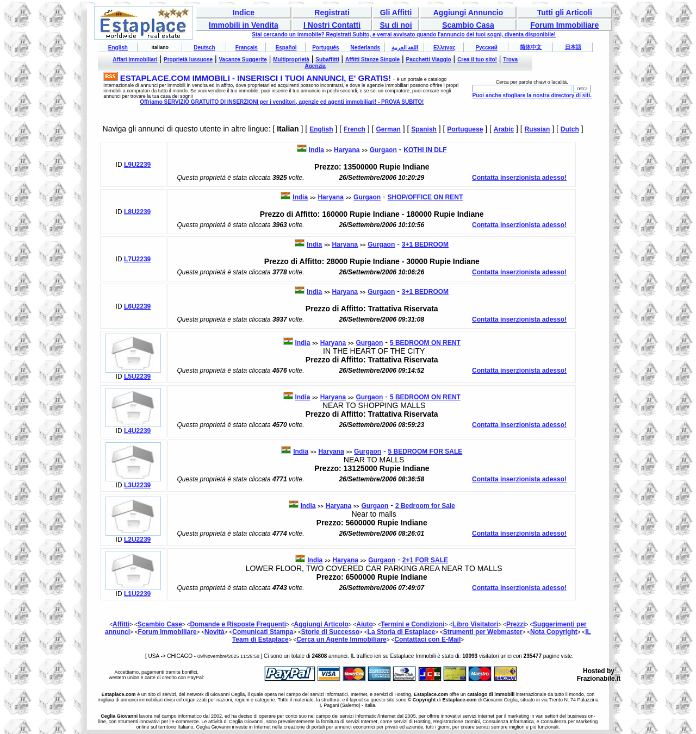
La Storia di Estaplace (402, 632)
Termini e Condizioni (412, 624)
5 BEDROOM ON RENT (425, 343)
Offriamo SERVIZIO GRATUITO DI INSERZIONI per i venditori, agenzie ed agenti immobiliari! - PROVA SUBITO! (282, 102)
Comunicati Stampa (262, 632)
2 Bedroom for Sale (425, 506)
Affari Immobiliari (135, 59)
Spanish (424, 129)
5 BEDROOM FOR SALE (425, 451)
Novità (214, 632)
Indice (243, 12)
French (354, 129)
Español (286, 48)
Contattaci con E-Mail (427, 639)
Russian (537, 129)
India (316, 150)
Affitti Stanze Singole (372, 59)
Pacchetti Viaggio (428, 59)
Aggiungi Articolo (321, 624)
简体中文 (531, 47)
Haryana (346, 150)
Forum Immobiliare (564, 25)
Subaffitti (327, 59)
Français (246, 48)
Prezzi (515, 624)
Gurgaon (383, 150)
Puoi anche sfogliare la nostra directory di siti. (532, 95)
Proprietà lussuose (188, 59)
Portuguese (465, 129)
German (388, 129)
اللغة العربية (405, 48)
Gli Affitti (396, 12)
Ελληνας (444, 48)
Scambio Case (160, 624)
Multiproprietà (291, 59)
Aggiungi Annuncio (468, 12)
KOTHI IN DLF (424, 150)
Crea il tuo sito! (477, 59)
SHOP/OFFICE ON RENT (425, 197)
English (118, 48)
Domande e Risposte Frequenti (238, 624)
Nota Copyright (553, 632)
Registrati (332, 12)
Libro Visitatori (475, 624)
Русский (486, 48)
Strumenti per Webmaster (483, 632)
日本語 (573, 47)
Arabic (504, 129)
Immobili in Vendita (243, 25)
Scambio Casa (468, 25)
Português (325, 48)
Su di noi (396, 25)
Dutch (570, 129)
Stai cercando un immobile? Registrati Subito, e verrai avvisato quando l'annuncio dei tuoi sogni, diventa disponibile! (404, 34)
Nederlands (365, 48)
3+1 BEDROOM (425, 244)
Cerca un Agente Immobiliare (341, 639)
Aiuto (364, 624)
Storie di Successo (330, 632)
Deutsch (204, 48)
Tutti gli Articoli (564, 12)
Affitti (121, 624)
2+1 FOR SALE (425, 560)
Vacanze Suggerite (242, 59)
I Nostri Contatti (332, 25)
